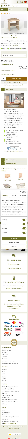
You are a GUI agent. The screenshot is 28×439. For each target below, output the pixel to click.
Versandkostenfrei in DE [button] (7, 70)
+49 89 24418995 (14, 260)
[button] (18, 1)
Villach (4, 378)
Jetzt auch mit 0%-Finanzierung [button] (13, 82)
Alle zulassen (13, 238)
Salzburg (4, 376)
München (4, 369)
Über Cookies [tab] (23, 195)
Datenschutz (5, 414)
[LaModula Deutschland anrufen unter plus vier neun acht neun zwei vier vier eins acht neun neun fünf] (1, 5)
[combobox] (17, 9)
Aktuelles (4, 356)
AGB (3, 410)
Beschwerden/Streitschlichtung (10, 421)
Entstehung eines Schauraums (10, 363)
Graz (3, 373)
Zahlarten (4, 393)
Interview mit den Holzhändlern (10, 401)
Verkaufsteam (5, 354)
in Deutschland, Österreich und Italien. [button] (14, 306)
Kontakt (4, 352)
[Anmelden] (12, 5)
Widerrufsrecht (6, 412)
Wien (3, 371)
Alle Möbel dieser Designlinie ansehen (14, 151)
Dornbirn (4, 380)
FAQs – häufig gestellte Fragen (10, 386)
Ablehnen (14, 246)
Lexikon (4, 404)
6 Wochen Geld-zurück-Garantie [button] (14, 282)
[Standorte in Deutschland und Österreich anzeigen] (9, 5)
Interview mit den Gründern (9, 361)
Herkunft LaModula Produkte (9, 399)
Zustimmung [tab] (5, 195)
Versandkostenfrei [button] (14, 300)
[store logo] (4, 2)
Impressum (5, 419)
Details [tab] (14, 195)
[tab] (14, 89)
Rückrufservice (14, 264)
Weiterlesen (15, 45)
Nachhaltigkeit (6, 397)
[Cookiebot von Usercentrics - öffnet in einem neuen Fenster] (20, 192)
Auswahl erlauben (14, 242)
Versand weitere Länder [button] (7, 74)
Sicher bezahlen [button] (14, 319)
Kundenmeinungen (7, 350)
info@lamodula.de (14, 268)
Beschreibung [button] (9, 89)
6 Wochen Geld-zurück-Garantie (10, 391)
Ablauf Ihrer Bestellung (8, 389)
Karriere (4, 358)
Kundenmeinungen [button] (11, 163)
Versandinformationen (7, 395)
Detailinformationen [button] (11, 160)
